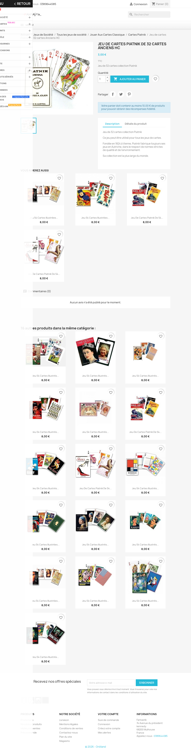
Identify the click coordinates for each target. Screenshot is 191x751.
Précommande (29, 732)
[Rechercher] (149, 14)
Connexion (104, 724)
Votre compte (108, 714)
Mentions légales (68, 724)
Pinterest (129, 94)
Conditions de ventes (71, 728)
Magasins (64, 740)
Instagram (38, 700)
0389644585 (48, 4)
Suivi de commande (108, 720)
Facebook (24, 700)
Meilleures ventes (30, 728)
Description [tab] (112, 123)
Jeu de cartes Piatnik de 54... (147, 217)
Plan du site (65, 736)
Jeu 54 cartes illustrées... (44, 217)
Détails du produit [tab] (136, 123)
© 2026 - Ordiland (95, 746)
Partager (113, 94)
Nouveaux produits (31, 724)
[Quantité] (102, 79)
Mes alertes (104, 732)
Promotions (27, 720)
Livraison (64, 720)
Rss (31, 700)
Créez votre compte (109, 728)
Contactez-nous (68, 732)
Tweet (121, 94)
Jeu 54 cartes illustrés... (45, 375)
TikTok (45, 700)
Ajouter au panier (130, 79)
